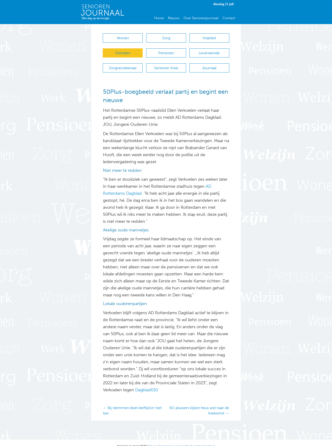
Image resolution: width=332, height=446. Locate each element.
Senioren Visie (166, 63)
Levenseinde (209, 50)
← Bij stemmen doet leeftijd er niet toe (132, 403)
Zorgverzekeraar (123, 63)
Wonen (123, 38)
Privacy (153, 439)
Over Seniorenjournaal (201, 18)
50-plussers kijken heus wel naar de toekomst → (199, 403)
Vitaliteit (209, 38)
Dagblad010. (147, 382)
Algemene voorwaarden (175, 439)
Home (159, 18)
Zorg (166, 38)
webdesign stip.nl (204, 439)
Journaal (209, 63)
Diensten (122, 50)
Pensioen (166, 50)
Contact (229, 18)
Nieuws (174, 18)
